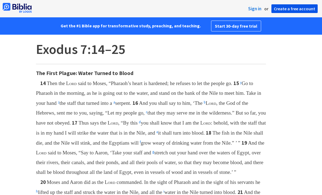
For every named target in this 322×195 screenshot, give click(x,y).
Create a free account (294, 8)
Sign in (254, 9)
